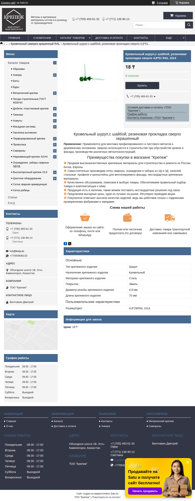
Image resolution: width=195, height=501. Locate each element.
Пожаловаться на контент (106, 497)
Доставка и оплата (109, 37)
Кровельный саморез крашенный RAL (35, 43)
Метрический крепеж (25, 92)
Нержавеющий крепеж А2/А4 (30, 156)
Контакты (141, 37)
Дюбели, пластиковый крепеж (31, 108)
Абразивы (19, 68)
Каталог (58, 421)
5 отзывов (162, 2)
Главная (14, 37)
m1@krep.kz (17, 251)
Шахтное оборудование (27, 178)
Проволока (19, 144)
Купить (142, 85)
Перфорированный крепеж (29, 138)
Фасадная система (24, 126)
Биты (16, 80)
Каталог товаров (72, 37)
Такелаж (18, 114)
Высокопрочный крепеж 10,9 (30, 172)
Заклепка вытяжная (25, 132)
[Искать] (189, 24)
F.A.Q (11, 203)
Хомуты (17, 120)
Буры (16, 87)
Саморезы (19, 150)
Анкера (17, 74)
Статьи (12, 197)
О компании (42, 37)
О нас (9, 426)
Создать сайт (8, 2)
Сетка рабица (21, 190)
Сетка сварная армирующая (30, 184)
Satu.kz (114, 493)
